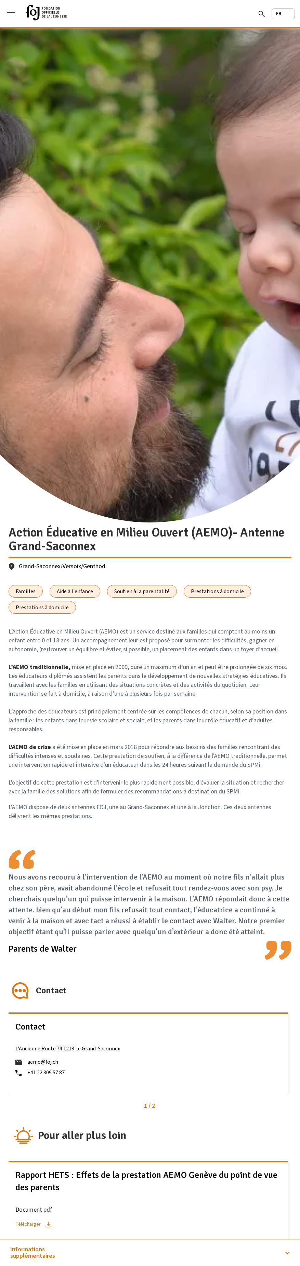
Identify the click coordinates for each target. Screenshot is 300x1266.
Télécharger (28, 1224)
